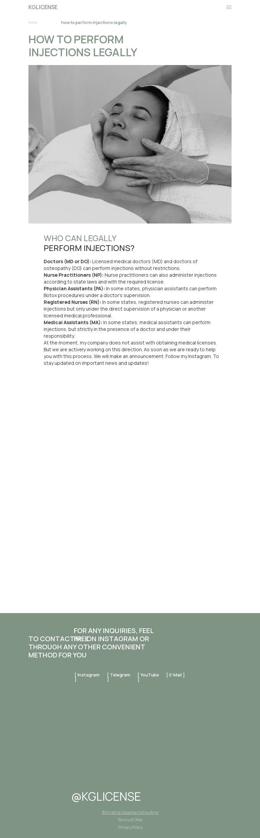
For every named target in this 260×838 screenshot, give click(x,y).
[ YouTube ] (148, 677)
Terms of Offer (130, 820)
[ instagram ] (87, 677)
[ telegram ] (118, 677)
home (32, 22)
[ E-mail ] (175, 675)
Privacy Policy (130, 827)
